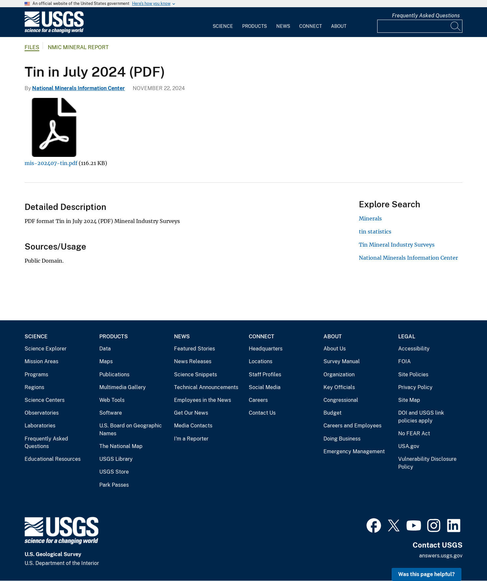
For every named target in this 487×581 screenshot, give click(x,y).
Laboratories (40, 425)
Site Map (409, 400)
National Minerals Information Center (78, 88)
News (283, 26)
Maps (106, 361)
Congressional (340, 400)
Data (105, 349)
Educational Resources (53, 459)
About (338, 26)
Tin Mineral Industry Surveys (397, 244)
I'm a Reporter (191, 439)
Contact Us (262, 413)
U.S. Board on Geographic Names (130, 429)
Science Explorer (46, 349)
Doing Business (341, 439)
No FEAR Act (414, 433)
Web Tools (112, 400)
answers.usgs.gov (440, 556)
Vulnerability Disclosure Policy (427, 463)
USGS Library (116, 459)
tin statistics (375, 231)
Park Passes (114, 485)
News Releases (192, 361)
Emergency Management (354, 451)
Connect (310, 26)
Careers (258, 400)
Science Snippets (195, 374)
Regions (34, 387)
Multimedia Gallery (122, 387)
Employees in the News (202, 400)
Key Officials (339, 387)
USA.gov (408, 446)
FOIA (404, 361)
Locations (260, 361)
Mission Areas (41, 361)
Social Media (265, 387)
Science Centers (45, 400)
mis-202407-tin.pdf (51, 163)
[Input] (419, 26)
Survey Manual (341, 361)
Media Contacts (193, 425)
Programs (36, 374)
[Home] (54, 31)
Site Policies (413, 374)
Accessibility (414, 349)
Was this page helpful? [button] (426, 574)
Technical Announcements (206, 387)
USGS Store (114, 472)
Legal (406, 336)
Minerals (370, 218)
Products (254, 26)
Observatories (42, 413)
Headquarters (265, 349)
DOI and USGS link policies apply (421, 417)
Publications (114, 374)
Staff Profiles (265, 374)
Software (110, 413)
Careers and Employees (352, 425)
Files (32, 47)
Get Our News (191, 413)
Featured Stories (194, 349)
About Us (334, 349)
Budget (332, 413)
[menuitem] (223, 22)
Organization (339, 374)
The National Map (121, 446)
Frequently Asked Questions (426, 15)
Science (223, 26)
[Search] (455, 26)
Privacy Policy (415, 387)
